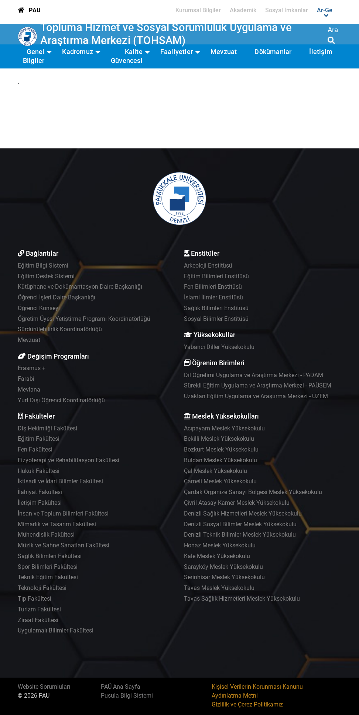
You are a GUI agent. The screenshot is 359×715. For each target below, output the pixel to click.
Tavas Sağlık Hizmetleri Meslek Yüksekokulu (242, 598)
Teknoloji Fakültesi (42, 587)
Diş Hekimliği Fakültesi (47, 428)
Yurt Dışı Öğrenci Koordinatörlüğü (61, 400)
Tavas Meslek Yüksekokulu (219, 587)
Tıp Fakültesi (34, 598)
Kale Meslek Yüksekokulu (217, 556)
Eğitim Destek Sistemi (46, 276)
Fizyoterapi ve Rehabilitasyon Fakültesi (68, 460)
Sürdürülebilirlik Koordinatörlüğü (60, 329)
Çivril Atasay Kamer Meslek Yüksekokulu (237, 502)
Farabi (26, 378)
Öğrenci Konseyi (39, 308)
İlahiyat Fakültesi (40, 492)
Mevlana (29, 389)
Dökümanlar (272, 52)
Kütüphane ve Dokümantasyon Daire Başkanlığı (80, 286)
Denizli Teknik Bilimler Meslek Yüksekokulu (240, 534)
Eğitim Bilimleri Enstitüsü (216, 276)
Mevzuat (224, 52)
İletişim (320, 52)
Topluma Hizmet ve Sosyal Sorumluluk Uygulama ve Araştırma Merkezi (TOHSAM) (165, 34)
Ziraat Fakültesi (38, 620)
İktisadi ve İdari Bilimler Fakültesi (60, 481)
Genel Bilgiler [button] (34, 56)
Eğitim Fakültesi (38, 438)
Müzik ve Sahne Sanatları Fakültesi (63, 545)
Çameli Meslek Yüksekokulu (220, 481)
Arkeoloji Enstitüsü (208, 265)
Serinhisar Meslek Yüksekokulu (224, 577)
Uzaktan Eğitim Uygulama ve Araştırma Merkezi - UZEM (256, 396)
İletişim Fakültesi (40, 502)
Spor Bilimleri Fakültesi (48, 566)
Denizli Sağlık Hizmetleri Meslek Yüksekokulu (243, 513)
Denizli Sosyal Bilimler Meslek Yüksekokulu (240, 524)
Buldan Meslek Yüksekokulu (220, 460)
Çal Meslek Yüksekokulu (215, 470)
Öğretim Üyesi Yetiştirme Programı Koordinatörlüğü (84, 318)
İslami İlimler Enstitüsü (213, 297)
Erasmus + (31, 368)
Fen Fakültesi (35, 449)
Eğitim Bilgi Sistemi (43, 265)
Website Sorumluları (44, 686)
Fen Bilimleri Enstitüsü (213, 286)
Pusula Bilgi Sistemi (127, 695)
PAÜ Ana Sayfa (120, 686)
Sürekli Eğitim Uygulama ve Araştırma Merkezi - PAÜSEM (257, 385)
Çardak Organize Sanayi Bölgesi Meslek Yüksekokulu (253, 492)
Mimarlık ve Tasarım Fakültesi (57, 524)
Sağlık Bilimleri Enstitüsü (216, 308)
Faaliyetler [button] (176, 52)
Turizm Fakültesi (39, 609)
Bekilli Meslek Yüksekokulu (219, 438)
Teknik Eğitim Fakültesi (48, 577)
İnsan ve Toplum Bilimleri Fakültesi (63, 513)
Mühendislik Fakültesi (46, 534)
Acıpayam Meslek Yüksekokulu (224, 428)
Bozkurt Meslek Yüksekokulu (221, 449)
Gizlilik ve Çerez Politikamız (247, 704)
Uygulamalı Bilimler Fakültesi (55, 630)
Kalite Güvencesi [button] (127, 56)
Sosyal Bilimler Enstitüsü (216, 318)
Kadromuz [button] (77, 52)
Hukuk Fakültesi (38, 470)
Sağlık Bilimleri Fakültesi (50, 556)
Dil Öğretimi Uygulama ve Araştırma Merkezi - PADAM (253, 375)
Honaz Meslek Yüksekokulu (220, 545)
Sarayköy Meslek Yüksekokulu (223, 566)
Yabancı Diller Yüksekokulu (219, 346)
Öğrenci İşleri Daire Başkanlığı (56, 297)
